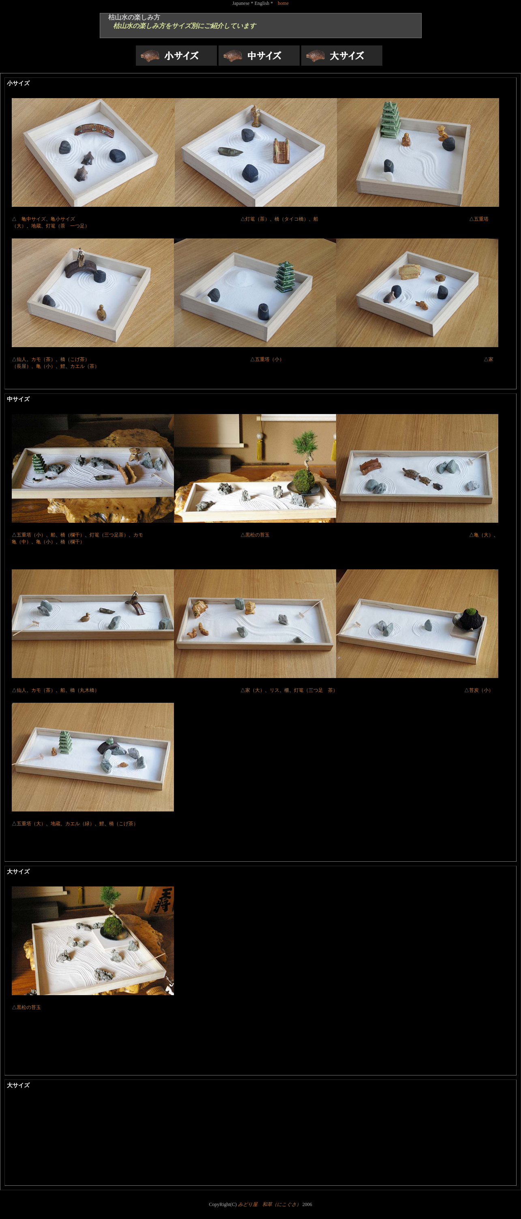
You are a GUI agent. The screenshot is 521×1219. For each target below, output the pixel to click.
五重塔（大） (31, 823)
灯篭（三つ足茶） (109, 535)
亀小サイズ (145, 219)
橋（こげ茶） (155, 359)
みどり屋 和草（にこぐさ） (269, 1204)
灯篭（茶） (257, 219)
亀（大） (483, 535)
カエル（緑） (79, 823)
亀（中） (21, 542)
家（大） (255, 690)
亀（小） (46, 366)
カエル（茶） (84, 366)
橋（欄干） (72, 535)
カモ (138, 535)
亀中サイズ (33, 219)
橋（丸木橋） (84, 690)
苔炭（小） (481, 690)
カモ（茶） (43, 359)
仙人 (21, 359)
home (283, 3)
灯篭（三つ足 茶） (316, 690)
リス (274, 690)
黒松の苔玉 (257, 535)
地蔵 (36, 226)
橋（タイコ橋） (291, 219)
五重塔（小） (369, 359)
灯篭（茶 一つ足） (68, 226)
